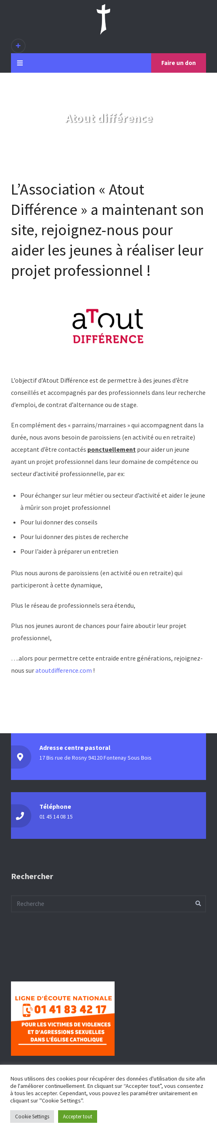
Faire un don (178, 63)
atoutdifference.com (63, 670)
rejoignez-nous (90, 229)
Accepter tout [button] (77, 1116)
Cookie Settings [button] (32, 1116)
